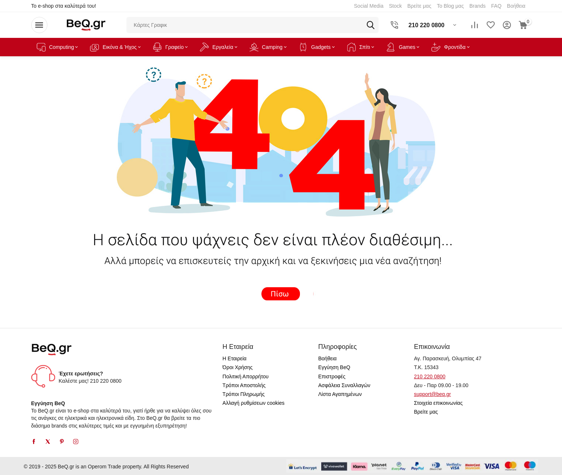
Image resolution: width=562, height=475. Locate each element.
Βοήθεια (327, 358)
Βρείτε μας (426, 412)
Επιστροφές (332, 376)
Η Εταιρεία (234, 358)
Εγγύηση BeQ (334, 367)
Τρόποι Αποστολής (243, 385)
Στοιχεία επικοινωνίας (438, 403)
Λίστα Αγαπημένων (340, 394)
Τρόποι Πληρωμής (243, 394)
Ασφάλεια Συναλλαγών (344, 385)
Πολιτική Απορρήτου (245, 376)
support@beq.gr (432, 394)
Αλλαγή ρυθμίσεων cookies (253, 403)
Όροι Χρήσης (237, 367)
